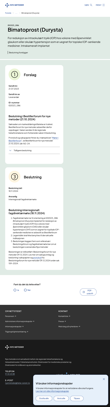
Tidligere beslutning (22, 150)
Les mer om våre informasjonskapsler (52, 391)
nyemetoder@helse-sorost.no (17, 383)
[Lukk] (104, 379)
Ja (18, 290)
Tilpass (77, 398)
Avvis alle (61, 398)
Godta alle (44, 398)
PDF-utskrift (90, 292)
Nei (29, 290)
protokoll (37, 257)
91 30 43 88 (10, 374)
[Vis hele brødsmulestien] (16, 13)
